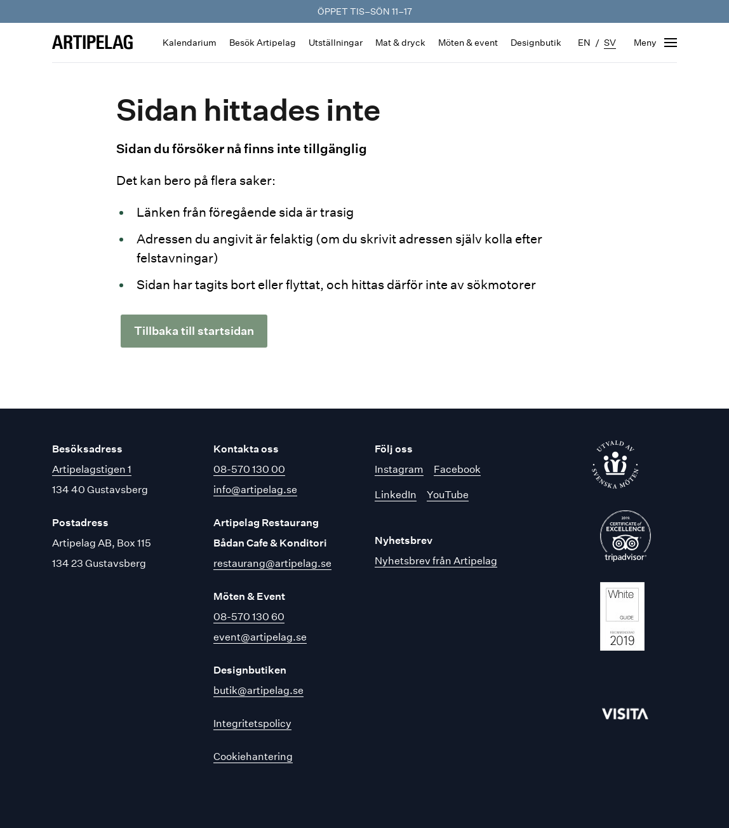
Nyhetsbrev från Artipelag (436, 561)
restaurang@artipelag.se (272, 563)
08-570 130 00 (249, 469)
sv (610, 42)
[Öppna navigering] (655, 42)
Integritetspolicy (252, 723)
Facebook (457, 469)
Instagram (399, 469)
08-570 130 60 (248, 617)
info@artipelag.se (255, 490)
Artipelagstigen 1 (91, 469)
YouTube (448, 495)
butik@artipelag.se (258, 690)
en (584, 42)
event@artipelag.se (260, 637)
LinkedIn (396, 495)
